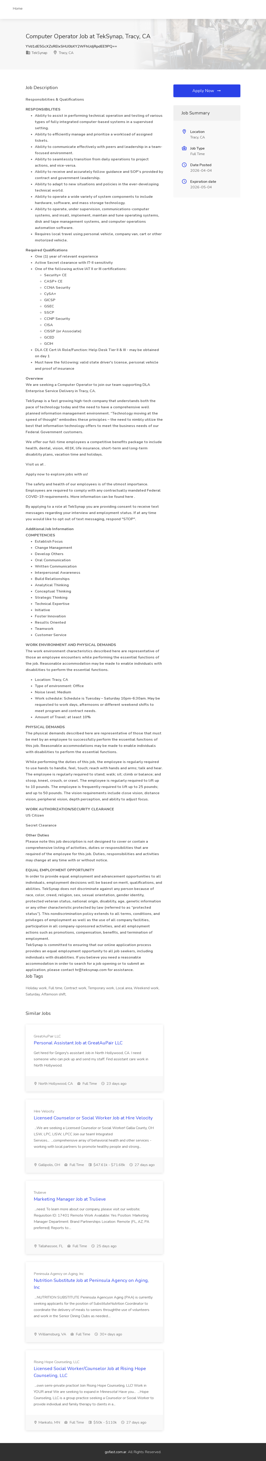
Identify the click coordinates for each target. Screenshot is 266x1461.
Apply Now (206, 90)
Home (18, 8)
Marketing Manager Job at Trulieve (70, 1199)
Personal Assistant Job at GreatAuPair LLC (78, 1043)
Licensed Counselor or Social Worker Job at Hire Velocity (93, 1118)
